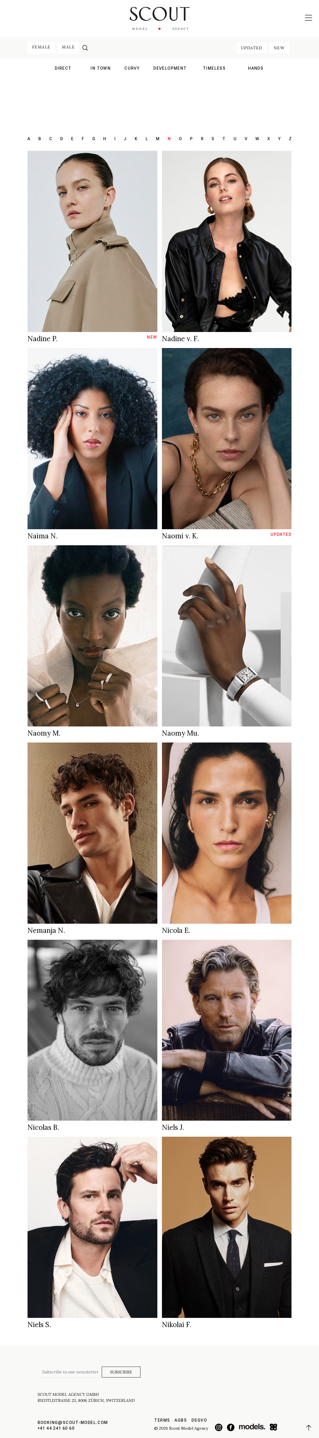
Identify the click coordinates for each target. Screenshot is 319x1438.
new (279, 47)
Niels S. (39, 1324)
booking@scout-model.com (73, 1422)
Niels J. (173, 1127)
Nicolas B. (43, 1127)
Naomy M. (44, 733)
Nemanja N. (46, 930)
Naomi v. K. (180, 536)
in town (101, 68)
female (41, 47)
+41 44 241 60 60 (56, 1428)
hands (255, 68)
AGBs (181, 1420)
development (170, 68)
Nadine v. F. (180, 338)
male (68, 47)
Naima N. (43, 536)
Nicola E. (176, 930)
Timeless (214, 68)
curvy (132, 68)
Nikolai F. (176, 1324)
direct (63, 68)
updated (251, 47)
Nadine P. (43, 338)
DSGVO (199, 1420)
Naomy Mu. (180, 733)
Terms (162, 1420)
